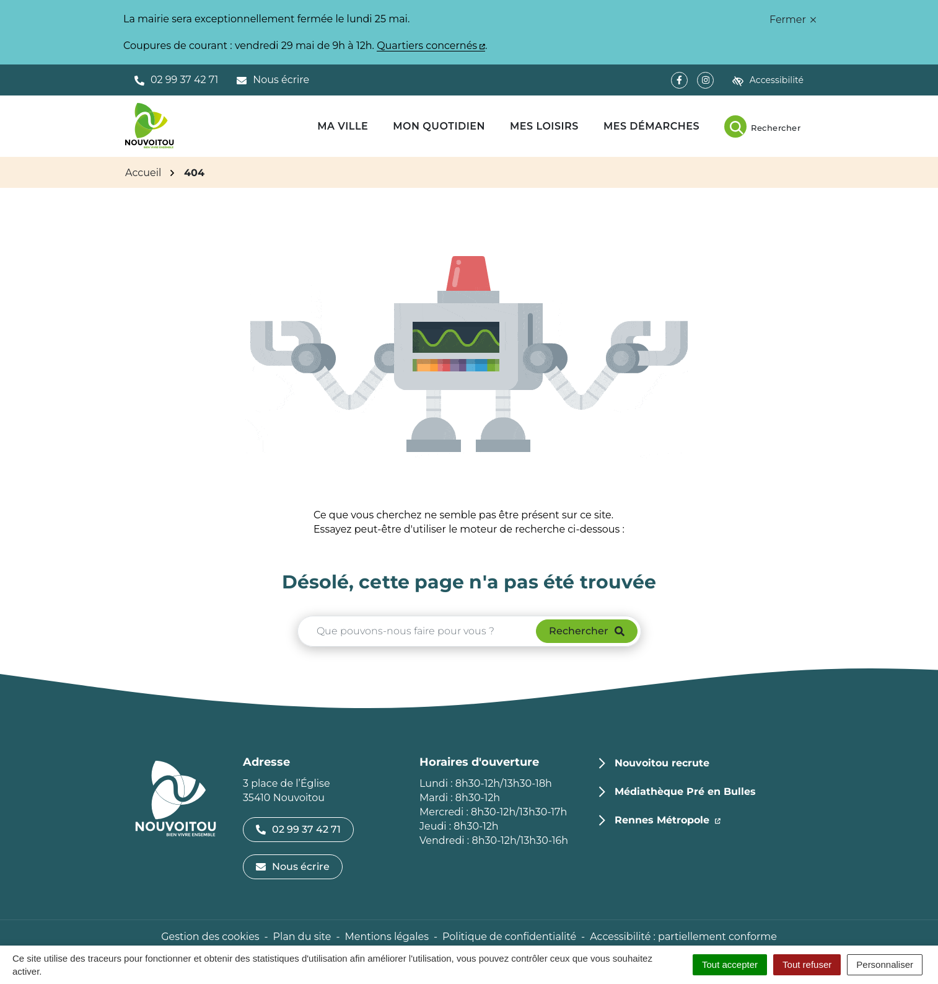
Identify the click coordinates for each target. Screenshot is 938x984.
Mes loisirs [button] (544, 126)
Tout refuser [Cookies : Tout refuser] (806, 964)
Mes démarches (651, 126)
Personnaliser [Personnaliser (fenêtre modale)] (884, 964)
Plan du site (302, 936)
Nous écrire (293, 866)
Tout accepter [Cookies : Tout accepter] (730, 964)
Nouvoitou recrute (662, 763)
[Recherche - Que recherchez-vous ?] (417, 631)
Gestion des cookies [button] (210, 936)
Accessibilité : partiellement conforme (683, 936)
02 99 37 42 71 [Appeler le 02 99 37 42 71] (298, 829)
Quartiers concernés (431, 45)
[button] (176, 80)
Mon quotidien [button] (439, 126)
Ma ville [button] (342, 126)
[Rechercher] (762, 126)
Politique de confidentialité (509, 936)
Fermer (792, 19)
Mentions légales (386, 936)
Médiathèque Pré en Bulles (685, 791)
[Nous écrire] (273, 80)
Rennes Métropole (668, 819)
